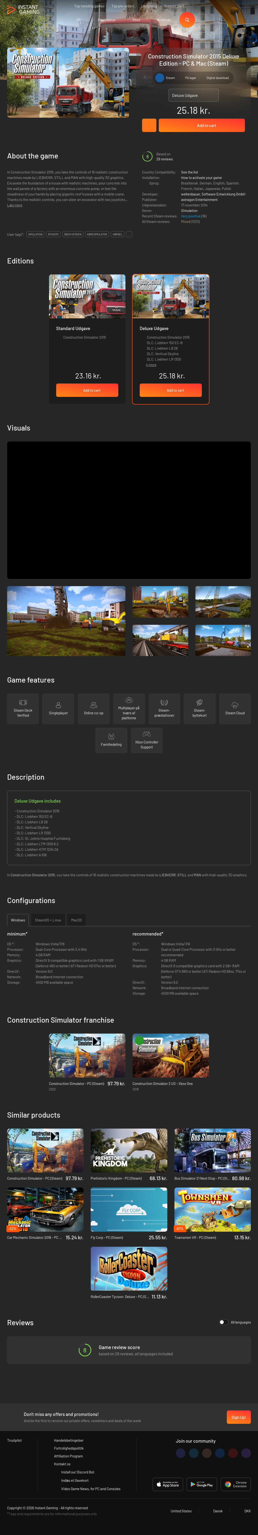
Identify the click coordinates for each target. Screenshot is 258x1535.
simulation (35, 234)
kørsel (117, 234)
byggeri (53, 234)
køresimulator (97, 234)
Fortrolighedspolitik (69, 1448)
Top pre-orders (123, 6)
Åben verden (72, 234)
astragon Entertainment (199, 199)
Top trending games (89, 6)
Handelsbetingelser (69, 1440)
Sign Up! (239, 1417)
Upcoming (149, 6)
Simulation (189, 210)
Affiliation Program (68, 1456)
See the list (189, 172)
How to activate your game (201, 177)
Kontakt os (62, 1464)
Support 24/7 (174, 6)
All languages (235, 1322)
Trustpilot (14, 1440)
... (129, 234)
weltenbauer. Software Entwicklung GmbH (213, 194)
